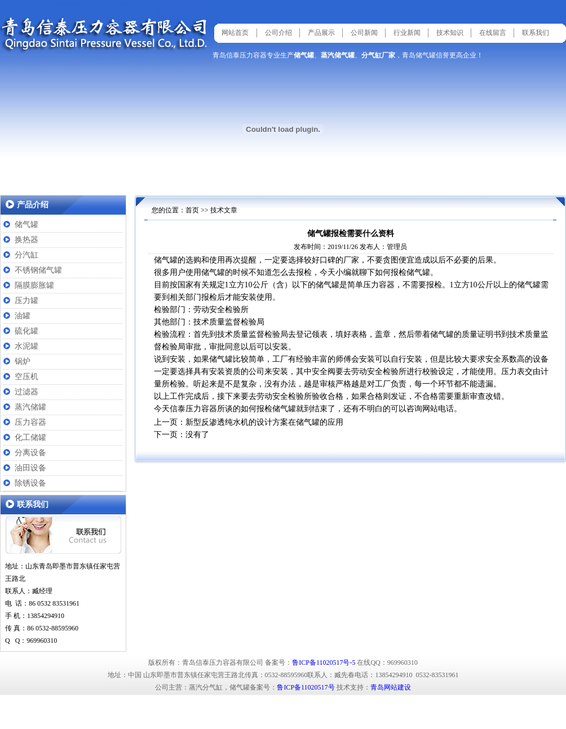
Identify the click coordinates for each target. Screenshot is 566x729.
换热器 (26, 239)
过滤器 (26, 392)
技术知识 (449, 33)
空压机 (26, 376)
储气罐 (26, 224)
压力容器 (30, 422)
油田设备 (30, 468)
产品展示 (321, 33)
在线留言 (492, 33)
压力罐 (26, 300)
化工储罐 (30, 437)
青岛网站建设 (390, 687)
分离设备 (30, 452)
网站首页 (235, 33)
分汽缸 (26, 255)
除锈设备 (30, 483)
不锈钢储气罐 (38, 270)
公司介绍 (278, 33)
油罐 (22, 316)
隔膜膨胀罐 (34, 285)
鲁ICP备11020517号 (305, 687)
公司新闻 (364, 33)
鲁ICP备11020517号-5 (323, 662)
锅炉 (22, 361)
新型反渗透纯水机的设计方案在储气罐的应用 (264, 422)
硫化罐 (26, 331)
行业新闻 (407, 33)
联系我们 (535, 33)
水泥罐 (26, 346)
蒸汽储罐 (30, 407)
